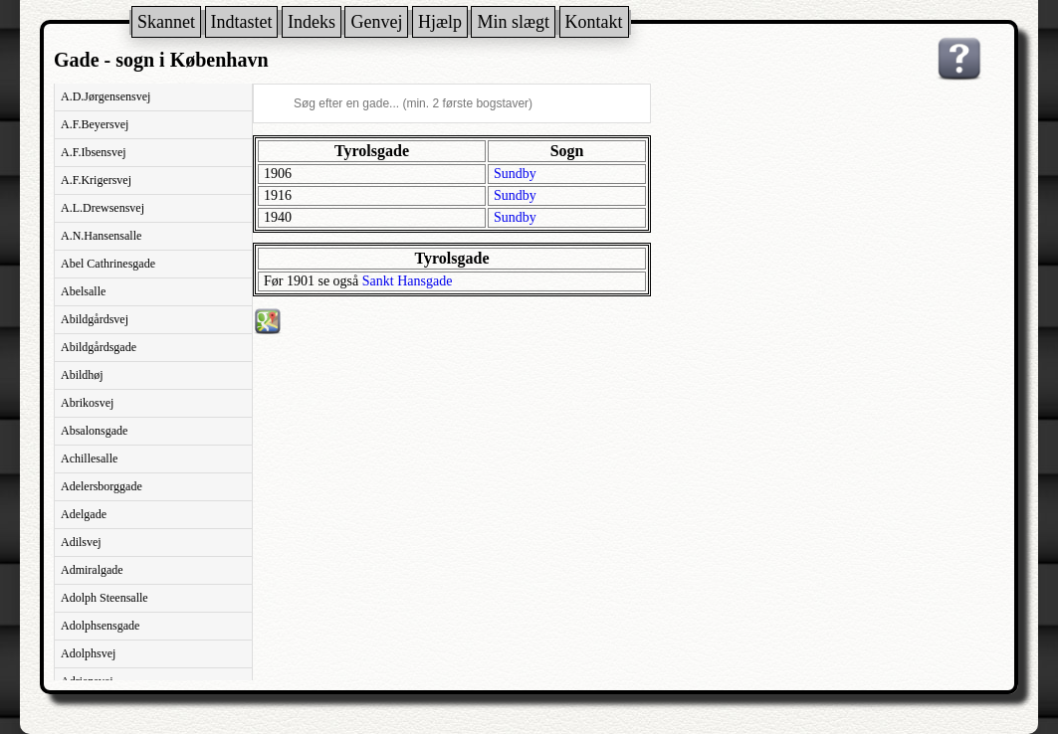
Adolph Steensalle (104, 598)
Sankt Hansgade (407, 281)
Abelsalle (83, 291)
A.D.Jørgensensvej (105, 96)
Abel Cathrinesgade (108, 264)
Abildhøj (82, 375)
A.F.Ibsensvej (93, 152)
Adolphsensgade (100, 626)
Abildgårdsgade (98, 347)
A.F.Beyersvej (94, 124)
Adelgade (83, 514)
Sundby (515, 173)
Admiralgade (92, 570)
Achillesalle (89, 458)
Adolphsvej (88, 653)
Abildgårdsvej (94, 319)
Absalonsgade (94, 431)
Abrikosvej (87, 403)
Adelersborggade (101, 486)
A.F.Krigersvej (96, 180)
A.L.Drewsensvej (102, 208)
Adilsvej (81, 542)
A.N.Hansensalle (101, 236)
